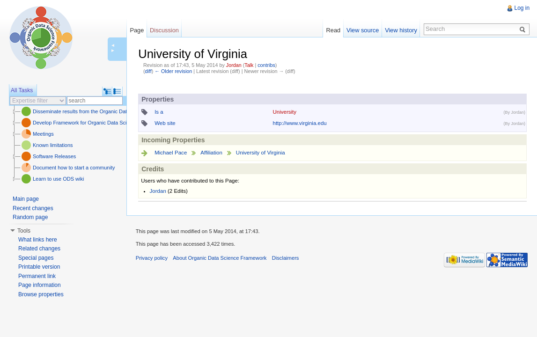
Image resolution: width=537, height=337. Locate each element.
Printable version (39, 267)
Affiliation (211, 152)
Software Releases (54, 156)
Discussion (164, 30)
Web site (165, 123)
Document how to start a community (74, 167)
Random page (30, 217)
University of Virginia (260, 152)
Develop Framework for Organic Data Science (85, 122)
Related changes (39, 248)
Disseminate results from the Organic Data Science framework (104, 111)
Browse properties (41, 294)
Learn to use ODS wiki (58, 179)
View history (401, 30)
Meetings (43, 134)
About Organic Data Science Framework (220, 258)
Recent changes (33, 208)
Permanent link (37, 276)
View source (362, 30)
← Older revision (173, 71)
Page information (39, 285)
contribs (266, 65)
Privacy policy (152, 258)
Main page (26, 199)
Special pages (35, 258)
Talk (248, 65)
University (284, 112)
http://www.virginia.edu (299, 123)
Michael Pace (170, 152)
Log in (522, 8)
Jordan (234, 65)
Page (137, 30)
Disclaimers (285, 258)
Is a (158, 112)
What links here (37, 239)
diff (148, 71)
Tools (23, 230)
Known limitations (53, 145)
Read (333, 30)
